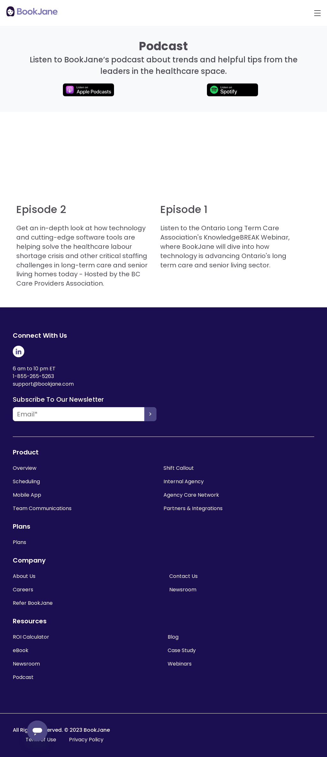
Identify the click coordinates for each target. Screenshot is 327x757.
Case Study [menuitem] (182, 650)
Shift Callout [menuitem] (179, 468)
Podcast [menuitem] (23, 677)
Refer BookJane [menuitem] (33, 603)
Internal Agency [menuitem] (184, 481)
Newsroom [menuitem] (182, 589)
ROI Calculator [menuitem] (31, 637)
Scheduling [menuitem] (26, 481)
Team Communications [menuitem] (42, 508)
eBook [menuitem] (20, 650)
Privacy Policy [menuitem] (86, 739)
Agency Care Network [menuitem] (191, 495)
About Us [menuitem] (24, 576)
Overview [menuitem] (24, 468)
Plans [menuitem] (19, 542)
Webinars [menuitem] (180, 663)
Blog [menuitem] (173, 637)
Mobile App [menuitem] (27, 495)
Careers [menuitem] (23, 589)
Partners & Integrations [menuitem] (193, 508)
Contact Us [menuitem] (183, 576)
